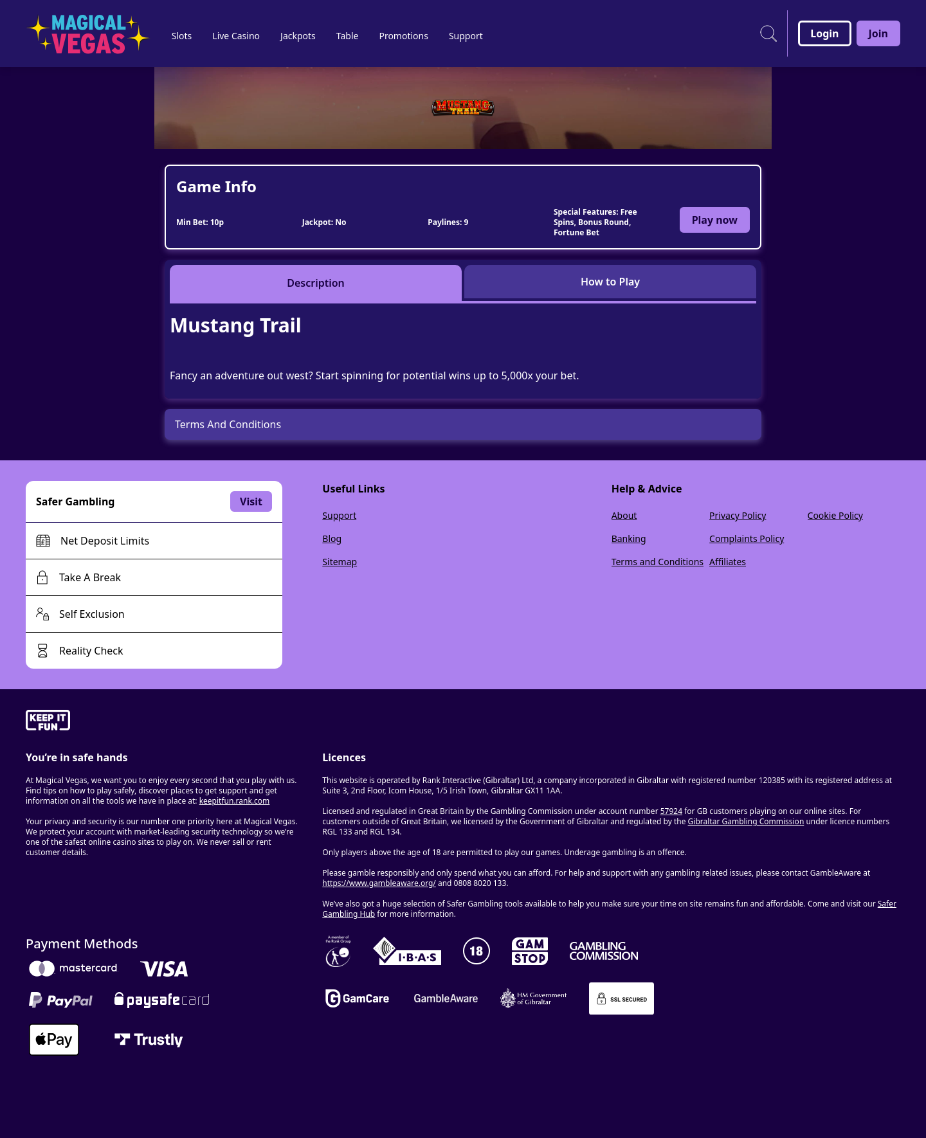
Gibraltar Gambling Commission (746, 821)
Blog (331, 538)
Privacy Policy (737, 515)
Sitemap (339, 561)
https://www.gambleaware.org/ (379, 883)
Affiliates (727, 561)
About (624, 515)
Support (339, 515)
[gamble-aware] (166, 722)
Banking (629, 538)
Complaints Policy (746, 538)
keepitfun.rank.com (234, 800)
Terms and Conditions (658, 561)
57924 (671, 811)
